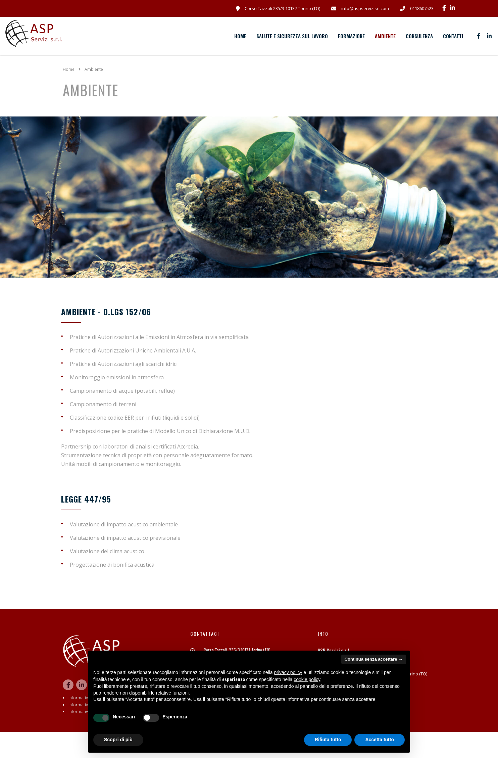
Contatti (453, 36)
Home (240, 36)
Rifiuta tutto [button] (328, 739)
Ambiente (385, 36)
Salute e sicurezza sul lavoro (292, 36)
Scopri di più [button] (118, 739)
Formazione (351, 36)
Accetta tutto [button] (379, 739)
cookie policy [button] (307, 679)
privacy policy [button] (288, 672)
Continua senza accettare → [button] (374, 659)
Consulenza (419, 36)
